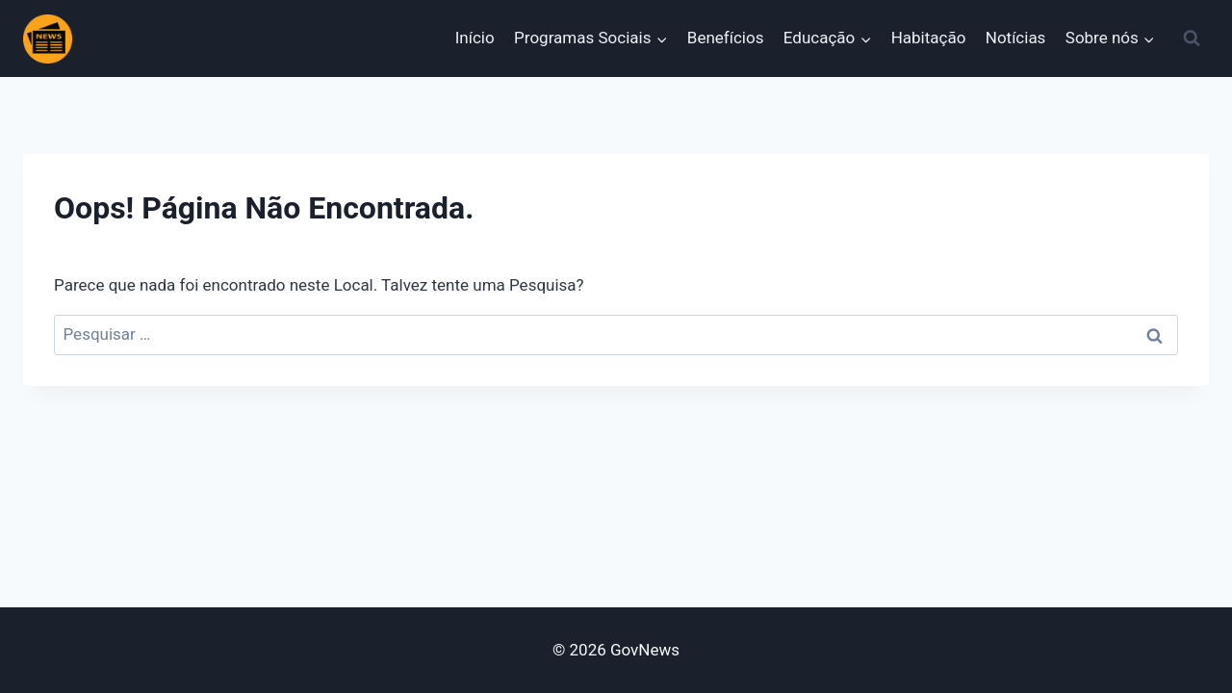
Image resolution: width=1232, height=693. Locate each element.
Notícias (1016, 37)
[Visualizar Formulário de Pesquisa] (1191, 38)
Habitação (928, 37)
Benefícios (725, 37)
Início (475, 37)
